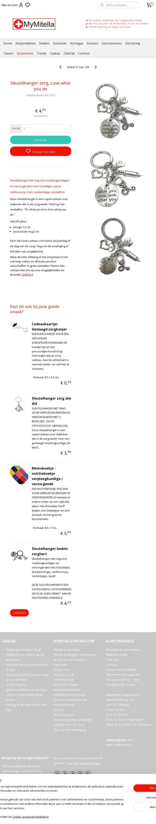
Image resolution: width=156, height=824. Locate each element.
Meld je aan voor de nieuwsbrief (25, 785)
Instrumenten (112, 43)
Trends (41, 53)
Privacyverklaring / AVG (122, 679)
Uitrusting (132, 43)
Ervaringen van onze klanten (74, 780)
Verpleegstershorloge (70, 694)
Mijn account (12, 5)
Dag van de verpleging (70, 730)
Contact (84, 53)
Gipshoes (60, 664)
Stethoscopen (64, 715)
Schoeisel (60, 43)
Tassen (8, 53)
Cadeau (55, 53)
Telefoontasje (64, 679)
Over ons (112, 659)
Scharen (92, 43)
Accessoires (25, 53)
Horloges (76, 43)
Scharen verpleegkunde (70, 699)
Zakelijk (69, 53)
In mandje (40, 140)
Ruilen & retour (117, 654)
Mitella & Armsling (66, 649)
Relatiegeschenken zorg (23, 649)
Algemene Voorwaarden (123, 674)
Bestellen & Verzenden (122, 649)
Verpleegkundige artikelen (72, 720)
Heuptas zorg (64, 674)
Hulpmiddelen (25, 43)
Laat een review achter (83, 763)
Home (7, 43)
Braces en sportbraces (70, 659)
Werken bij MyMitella (121, 669)
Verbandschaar (64, 704)
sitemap (89, 816)
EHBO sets (62, 669)
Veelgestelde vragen (121, 684)
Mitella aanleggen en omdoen (75, 654)
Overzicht (19, 613)
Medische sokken (66, 684)
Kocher (59, 710)
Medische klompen (67, 689)
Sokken (44, 43)
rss (98, 816)
